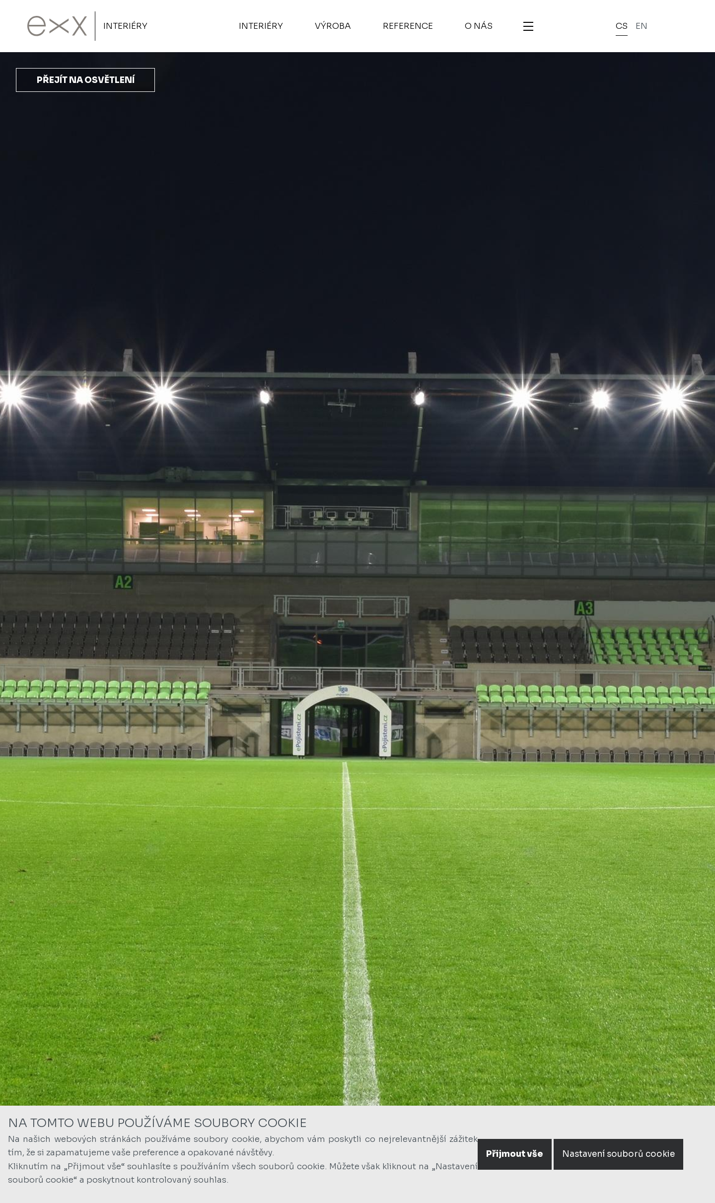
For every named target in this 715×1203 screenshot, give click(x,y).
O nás (479, 26)
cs (622, 26)
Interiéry (125, 26)
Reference (408, 26)
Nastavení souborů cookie (618, 1154)
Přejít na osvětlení (86, 80)
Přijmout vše (514, 1154)
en (641, 26)
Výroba (333, 26)
